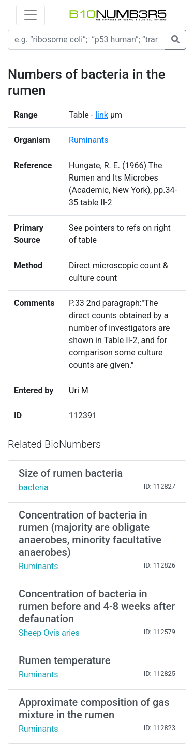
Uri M (78, 390)
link (101, 115)
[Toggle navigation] (30, 15)
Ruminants (88, 140)
